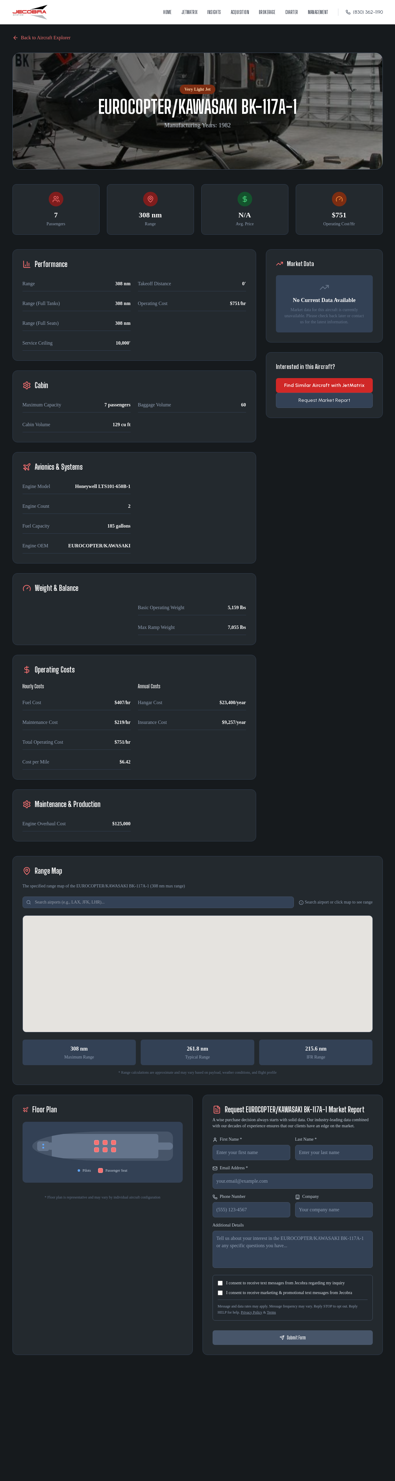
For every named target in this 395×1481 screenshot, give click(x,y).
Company (307, 1196)
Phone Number (229, 1196)
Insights (214, 12)
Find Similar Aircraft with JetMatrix (324, 385)
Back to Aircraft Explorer (41, 38)
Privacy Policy (251, 1312)
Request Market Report (324, 400)
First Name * (227, 1139)
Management (318, 12)
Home (167, 12)
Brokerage (267, 12)
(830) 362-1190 (364, 12)
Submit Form (293, 1337)
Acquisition (240, 12)
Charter (291, 12)
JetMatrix (190, 12)
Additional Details (228, 1225)
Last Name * (306, 1139)
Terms (271, 1312)
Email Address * (230, 1168)
